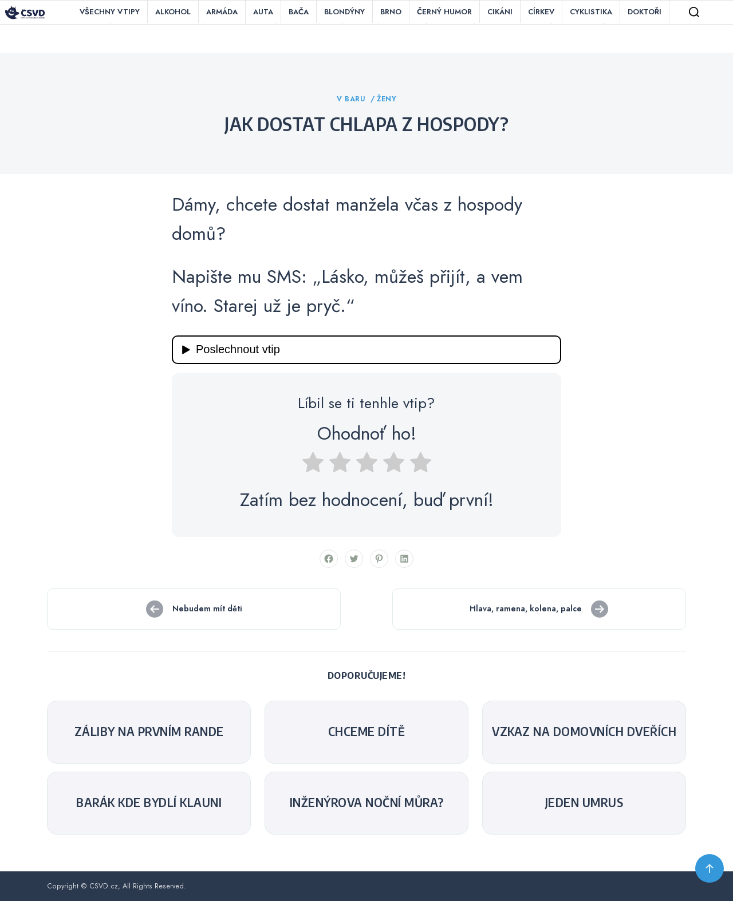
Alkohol (173, 11)
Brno (390, 11)
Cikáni (500, 11)
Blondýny (344, 11)
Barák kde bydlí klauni (149, 802)
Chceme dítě (366, 731)
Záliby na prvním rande (149, 731)
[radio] (313, 466)
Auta (263, 11)
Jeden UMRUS (584, 802)
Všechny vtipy (110, 11)
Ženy (386, 99)
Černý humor (444, 11)
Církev (541, 11)
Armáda (222, 11)
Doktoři (644, 11)
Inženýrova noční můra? (367, 802)
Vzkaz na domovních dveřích (584, 731)
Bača (299, 11)
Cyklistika (591, 11)
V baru (352, 99)
